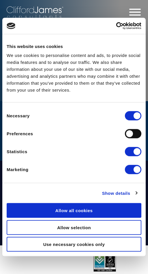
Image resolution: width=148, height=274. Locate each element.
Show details (116, 192)
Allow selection (74, 227)
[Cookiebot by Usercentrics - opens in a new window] (116, 26)
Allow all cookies (73, 210)
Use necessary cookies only (74, 244)
